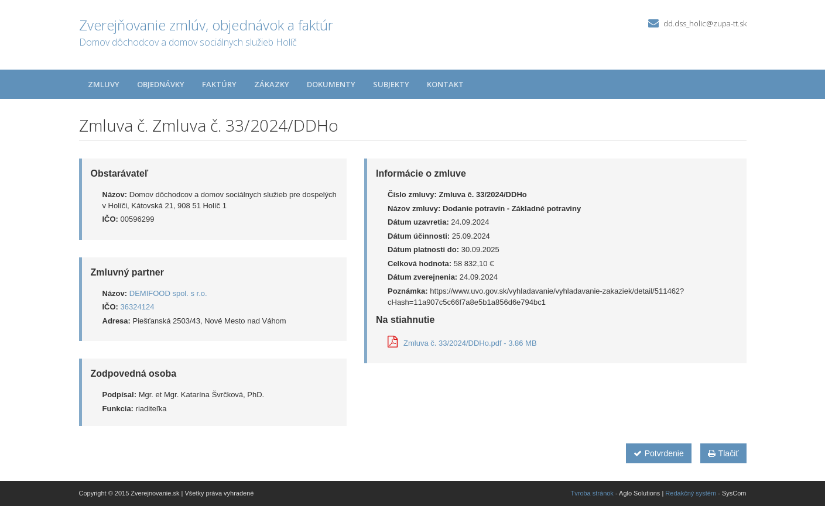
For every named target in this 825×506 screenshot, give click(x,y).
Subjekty (391, 84)
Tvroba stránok (592, 493)
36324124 (138, 306)
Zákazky (271, 84)
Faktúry (219, 84)
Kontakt (445, 84)
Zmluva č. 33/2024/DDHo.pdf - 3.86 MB (462, 343)
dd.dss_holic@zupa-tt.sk (705, 23)
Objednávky (160, 84)
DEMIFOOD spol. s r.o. (168, 293)
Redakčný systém (690, 493)
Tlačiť (723, 453)
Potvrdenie (659, 453)
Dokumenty (331, 84)
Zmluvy (103, 84)
